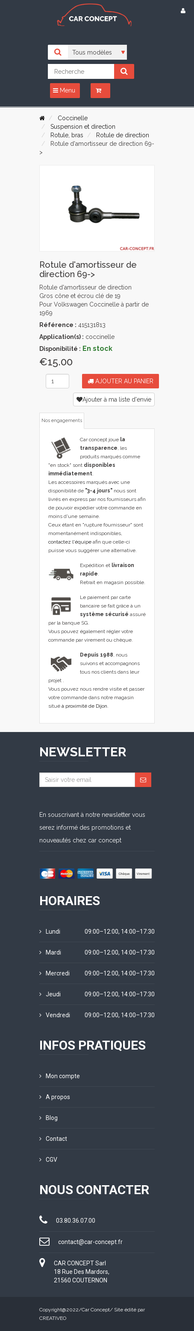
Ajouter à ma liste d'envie (113, 399)
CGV (48, 1159)
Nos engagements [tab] (61, 420)
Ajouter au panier (120, 381)
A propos (54, 1097)
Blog (48, 1117)
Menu (64, 90)
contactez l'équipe (69, 542)
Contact (53, 1138)
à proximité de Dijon (84, 706)
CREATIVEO (52, 1318)
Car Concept (96, 1310)
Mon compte (59, 1076)
